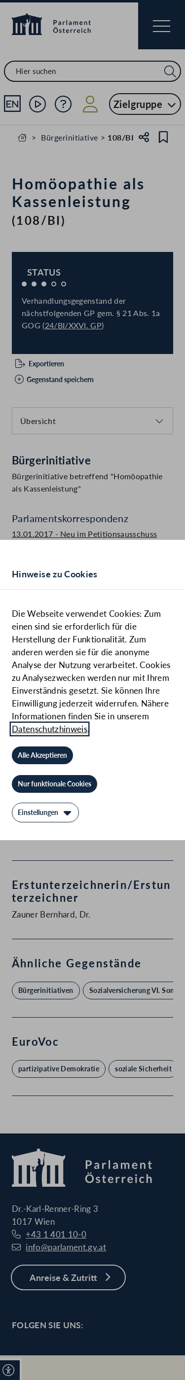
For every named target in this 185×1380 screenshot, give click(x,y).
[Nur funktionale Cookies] (54, 784)
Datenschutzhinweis (49, 729)
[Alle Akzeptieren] (42, 755)
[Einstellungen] (45, 812)
